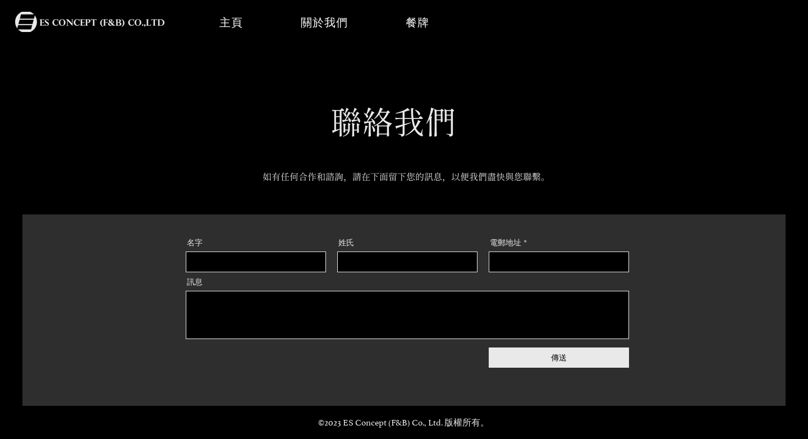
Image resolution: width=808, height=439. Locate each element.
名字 (195, 242)
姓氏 (346, 242)
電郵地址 (505, 242)
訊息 (195, 282)
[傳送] (559, 357)
